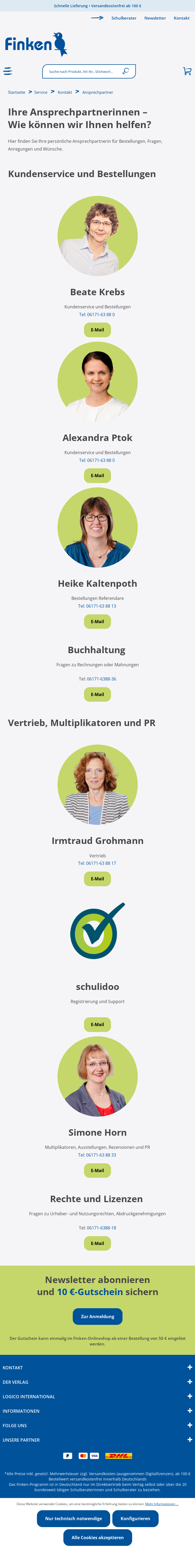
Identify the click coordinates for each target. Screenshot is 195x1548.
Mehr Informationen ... (161, 1504)
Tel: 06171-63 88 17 (97, 863)
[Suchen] (126, 71)
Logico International (29, 1397)
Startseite (16, 92)
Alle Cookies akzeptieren (98, 1537)
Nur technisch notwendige (73, 1518)
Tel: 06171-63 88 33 (97, 1155)
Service (40, 92)
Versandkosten (102, 1473)
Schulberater (124, 18)
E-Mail (97, 330)
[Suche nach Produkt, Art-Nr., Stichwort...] (81, 71)
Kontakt (182, 18)
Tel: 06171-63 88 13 (97, 606)
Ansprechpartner (97, 92)
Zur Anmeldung (97, 1316)
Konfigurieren (135, 1518)
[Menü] (8, 71)
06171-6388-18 (101, 1228)
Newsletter (155, 18)
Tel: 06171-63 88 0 (97, 314)
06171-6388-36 (101, 679)
